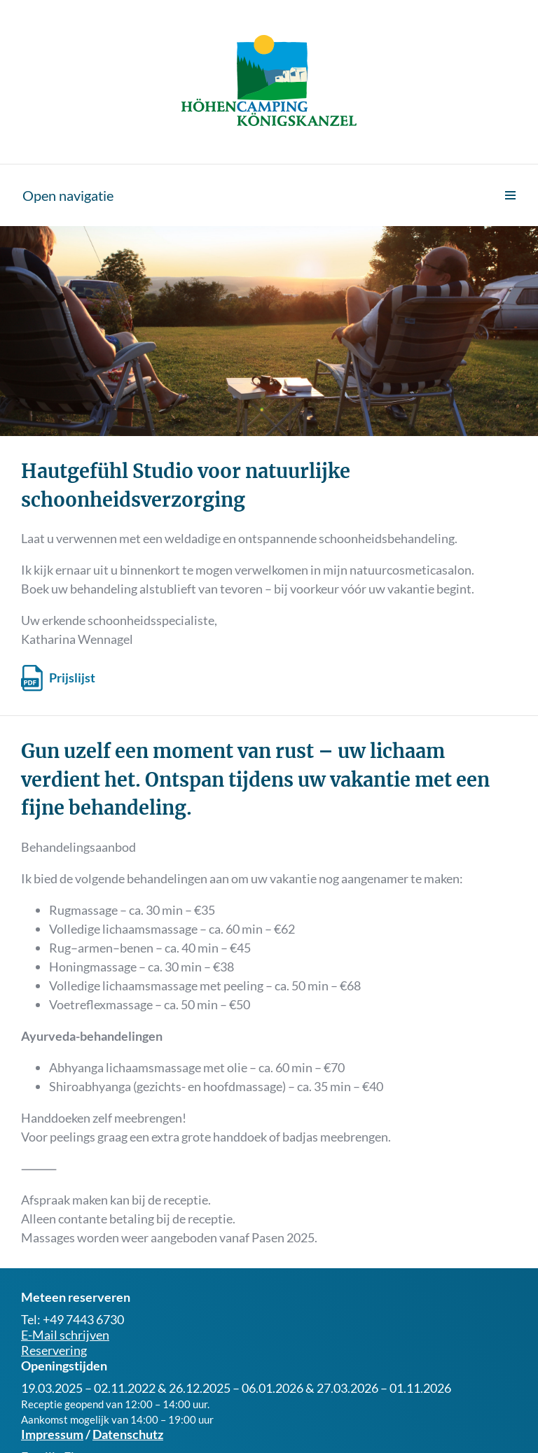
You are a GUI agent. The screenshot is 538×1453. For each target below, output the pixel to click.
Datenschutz (127, 1434)
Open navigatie (67, 195)
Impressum (52, 1434)
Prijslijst (72, 677)
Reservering (54, 1350)
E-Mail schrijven (65, 1334)
